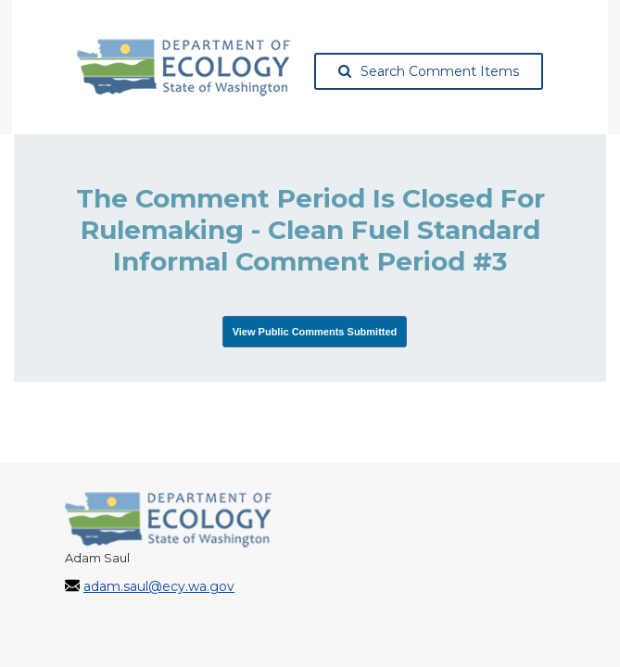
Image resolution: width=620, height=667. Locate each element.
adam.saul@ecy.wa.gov (158, 586)
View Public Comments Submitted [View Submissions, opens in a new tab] (315, 331)
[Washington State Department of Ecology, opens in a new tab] (184, 67)
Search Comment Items (428, 71)
